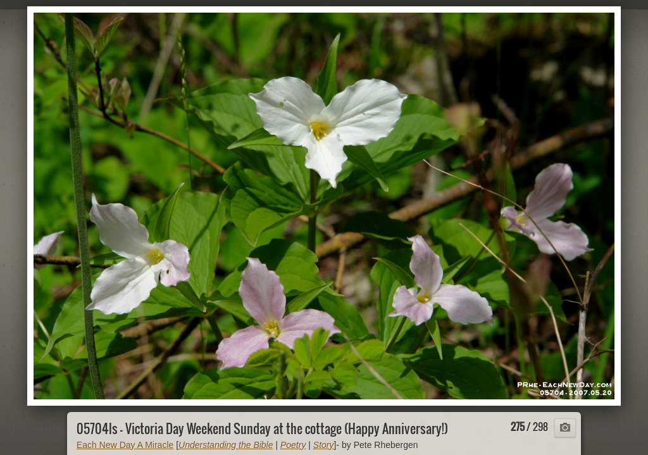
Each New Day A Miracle (125, 445)
